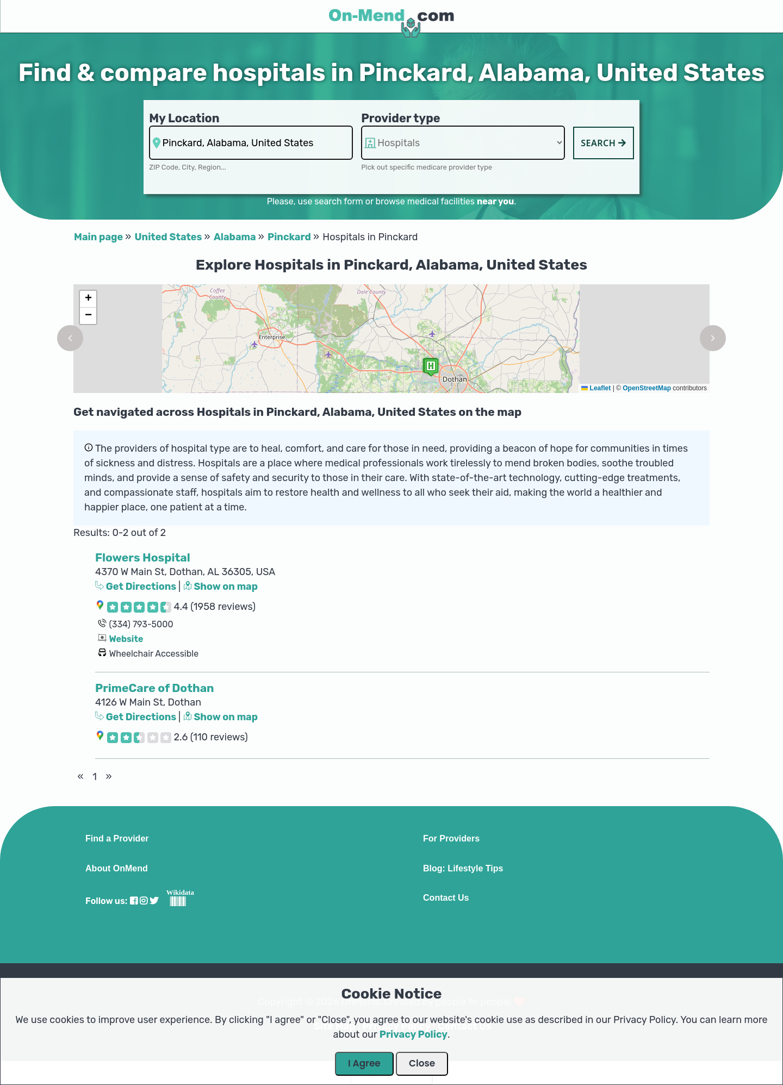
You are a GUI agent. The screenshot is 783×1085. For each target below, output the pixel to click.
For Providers (451, 838)
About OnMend (116, 868)
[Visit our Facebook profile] (134, 901)
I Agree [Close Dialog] (364, 1063)
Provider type (400, 118)
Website (126, 639)
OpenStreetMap (647, 388)
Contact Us (446, 898)
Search (603, 143)
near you (495, 201)
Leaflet (596, 388)
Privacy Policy (414, 1034)
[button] (70, 338)
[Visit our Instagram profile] (143, 901)
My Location (184, 118)
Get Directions (136, 587)
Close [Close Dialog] (422, 1063)
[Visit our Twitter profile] (154, 901)
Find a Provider (116, 838)
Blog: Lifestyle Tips (463, 868)
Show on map (220, 587)
